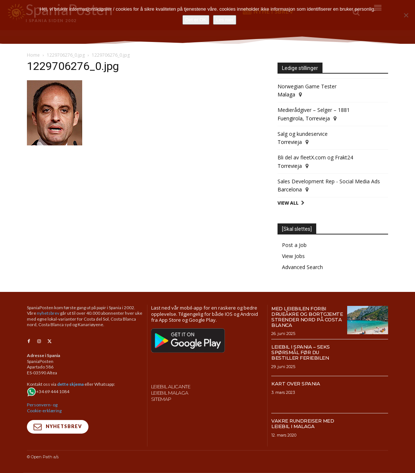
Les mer (224, 19)
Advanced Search (302, 267)
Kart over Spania (295, 383)
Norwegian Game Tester (307, 86)
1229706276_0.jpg (66, 55)
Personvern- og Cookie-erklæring (44, 407)
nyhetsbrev (48, 313)
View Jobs (293, 256)
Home (33, 55)
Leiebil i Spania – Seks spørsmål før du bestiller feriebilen (300, 352)
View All (288, 203)
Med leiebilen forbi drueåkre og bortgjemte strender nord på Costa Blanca (307, 317)
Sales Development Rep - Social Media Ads (329, 181)
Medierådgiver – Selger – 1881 (314, 109)
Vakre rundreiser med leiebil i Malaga (302, 423)
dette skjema (70, 383)
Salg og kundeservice (303, 133)
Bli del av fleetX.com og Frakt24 (315, 157)
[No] (405, 15)
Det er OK (196, 19)
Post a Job (294, 244)
